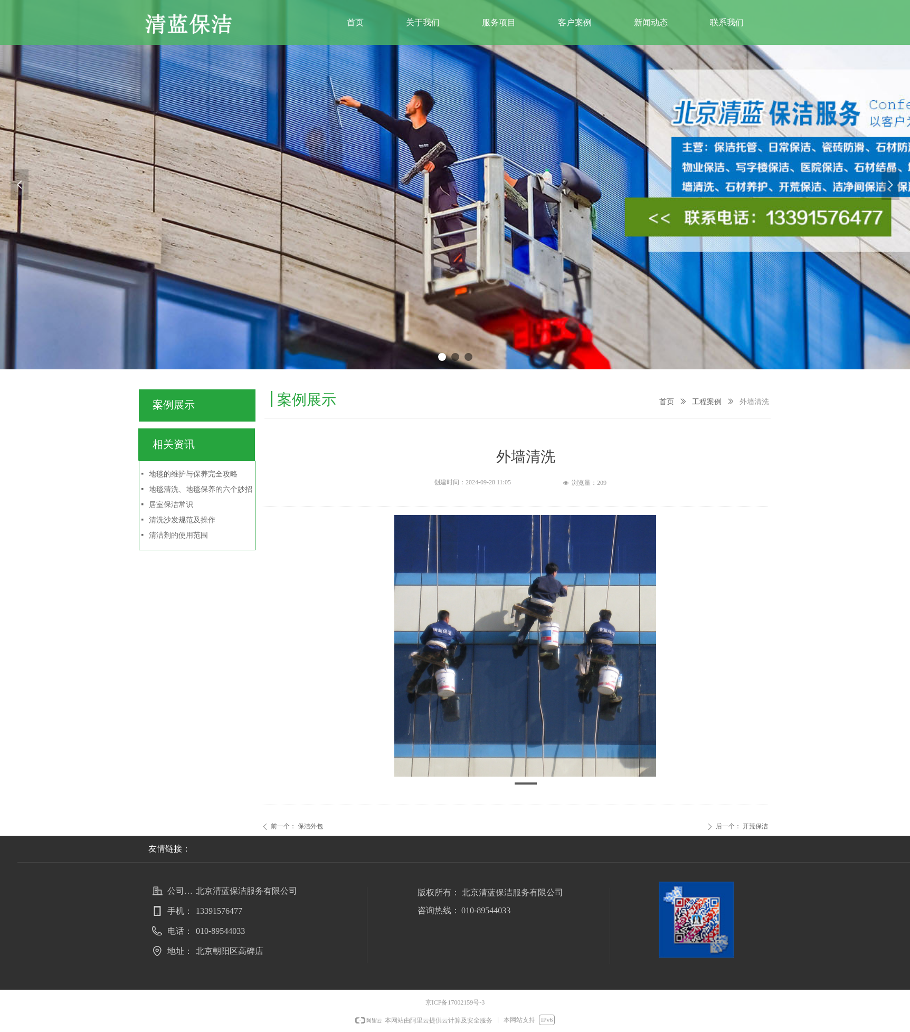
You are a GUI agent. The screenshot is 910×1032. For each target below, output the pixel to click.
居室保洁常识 (171, 505)
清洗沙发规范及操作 (182, 520)
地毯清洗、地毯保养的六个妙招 (200, 489)
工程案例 (707, 402)
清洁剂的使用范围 (178, 535)
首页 (666, 402)
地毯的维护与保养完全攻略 (193, 474)
